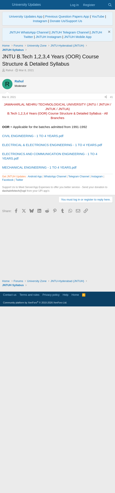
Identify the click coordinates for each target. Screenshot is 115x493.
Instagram (40, 21)
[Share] (106, 157)
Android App (35, 298)
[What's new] (101, 5)
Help (66, 479)
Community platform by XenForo (35, 487)
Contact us (9, 479)
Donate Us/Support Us (66, 21)
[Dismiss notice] (108, 32)
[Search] (110, 5)
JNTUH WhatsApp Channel (29, 32)
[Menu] (6, 5)
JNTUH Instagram (48, 37)
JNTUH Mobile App (78, 37)
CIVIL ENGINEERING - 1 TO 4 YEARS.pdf (32, 196)
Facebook (8, 302)
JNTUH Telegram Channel (70, 32)
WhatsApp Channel (55, 298)
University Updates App (26, 16)
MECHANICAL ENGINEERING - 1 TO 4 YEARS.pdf (39, 227)
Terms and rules (29, 479)
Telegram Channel (78, 298)
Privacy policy (51, 479)
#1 (111, 157)
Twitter (19, 302)
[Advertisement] (57, 104)
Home (75, 479)
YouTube (98, 16)
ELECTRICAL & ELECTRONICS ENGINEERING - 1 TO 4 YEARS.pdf (52, 205)
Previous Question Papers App (67, 16)
